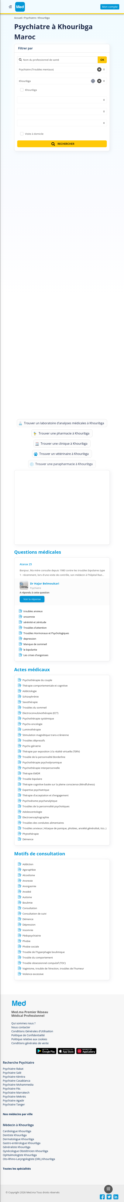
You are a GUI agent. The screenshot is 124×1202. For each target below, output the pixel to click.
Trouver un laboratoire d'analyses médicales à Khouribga (61, 423)
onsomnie (29, 616)
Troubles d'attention (35, 627)
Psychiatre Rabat (13, 1068)
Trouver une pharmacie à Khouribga (61, 433)
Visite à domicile (34, 133)
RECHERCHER (62, 143)
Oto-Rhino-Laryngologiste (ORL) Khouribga (29, 1159)
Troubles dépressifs (33, 740)
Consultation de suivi (34, 913)
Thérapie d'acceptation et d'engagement (45, 795)
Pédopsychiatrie (31, 935)
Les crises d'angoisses (35, 655)
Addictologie (29, 691)
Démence (27, 839)
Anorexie (27, 880)
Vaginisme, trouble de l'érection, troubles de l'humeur (53, 968)
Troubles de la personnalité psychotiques (46, 806)
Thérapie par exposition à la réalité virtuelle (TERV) (51, 751)
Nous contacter (20, 1027)
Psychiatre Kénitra (14, 1076)
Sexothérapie (30, 702)
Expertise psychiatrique (35, 790)
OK (102, 60)
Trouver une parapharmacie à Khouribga (61, 464)
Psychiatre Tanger (14, 1104)
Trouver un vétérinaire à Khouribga (61, 454)
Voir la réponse (32, 599)
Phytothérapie (30, 833)
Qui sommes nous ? (23, 1023)
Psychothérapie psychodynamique (42, 762)
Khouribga (31, 90)
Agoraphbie (29, 869)
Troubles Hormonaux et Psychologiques (46, 633)
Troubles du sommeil (34, 707)
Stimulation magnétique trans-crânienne (45, 735)
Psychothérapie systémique (38, 718)
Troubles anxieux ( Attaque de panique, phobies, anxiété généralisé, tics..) (64, 828)
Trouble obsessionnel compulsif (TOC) (44, 963)
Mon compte (110, 7)
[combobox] (62, 69)
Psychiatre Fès (11, 1088)
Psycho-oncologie (32, 724)
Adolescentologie (32, 812)
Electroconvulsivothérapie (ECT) (40, 713)
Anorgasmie (29, 886)
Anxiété (26, 891)
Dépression (29, 924)
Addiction (27, 864)
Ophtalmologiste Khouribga (20, 1155)
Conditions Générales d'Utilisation (32, 1031)
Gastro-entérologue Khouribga (21, 1143)
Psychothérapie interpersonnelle (41, 768)
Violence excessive (32, 974)
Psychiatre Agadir (13, 1100)
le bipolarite (30, 649)
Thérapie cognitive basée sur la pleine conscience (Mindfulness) (58, 784)
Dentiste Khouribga (15, 1135)
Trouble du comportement (37, 957)
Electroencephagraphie (35, 817)
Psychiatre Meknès (14, 1096)
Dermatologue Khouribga (18, 1139)
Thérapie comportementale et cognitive (45, 685)
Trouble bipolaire (32, 779)
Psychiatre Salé (12, 1072)
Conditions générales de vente (30, 1043)
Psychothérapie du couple (37, 680)
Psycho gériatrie (31, 746)
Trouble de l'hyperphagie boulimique (43, 952)
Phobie (26, 941)
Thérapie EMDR (31, 773)
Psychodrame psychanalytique (39, 801)
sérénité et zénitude (34, 622)
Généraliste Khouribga (16, 1147)
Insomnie (27, 930)
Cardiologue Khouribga (17, 1131)
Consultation (29, 908)
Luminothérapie (31, 729)
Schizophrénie (30, 696)
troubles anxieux (33, 611)
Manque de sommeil (35, 644)
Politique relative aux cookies (29, 1039)
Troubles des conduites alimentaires (43, 822)
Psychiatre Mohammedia (18, 1084)
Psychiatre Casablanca (16, 1080)
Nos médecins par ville (18, 1114)
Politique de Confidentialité (28, 1035)
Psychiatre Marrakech (16, 1092)
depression (29, 638)
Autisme (27, 897)
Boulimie (27, 902)
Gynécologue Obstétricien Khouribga (25, 1151)
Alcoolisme (28, 875)
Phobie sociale (30, 946)
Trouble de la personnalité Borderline (43, 757)
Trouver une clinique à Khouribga (61, 443)
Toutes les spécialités (17, 1168)
